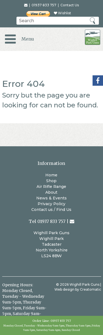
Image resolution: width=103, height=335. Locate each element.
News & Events (51, 198)
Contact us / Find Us (51, 209)
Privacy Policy (51, 203)
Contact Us (69, 5)
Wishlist (62, 13)
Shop (51, 180)
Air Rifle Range (51, 186)
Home (51, 175)
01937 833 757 (61, 321)
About (51, 192)
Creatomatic (90, 289)
